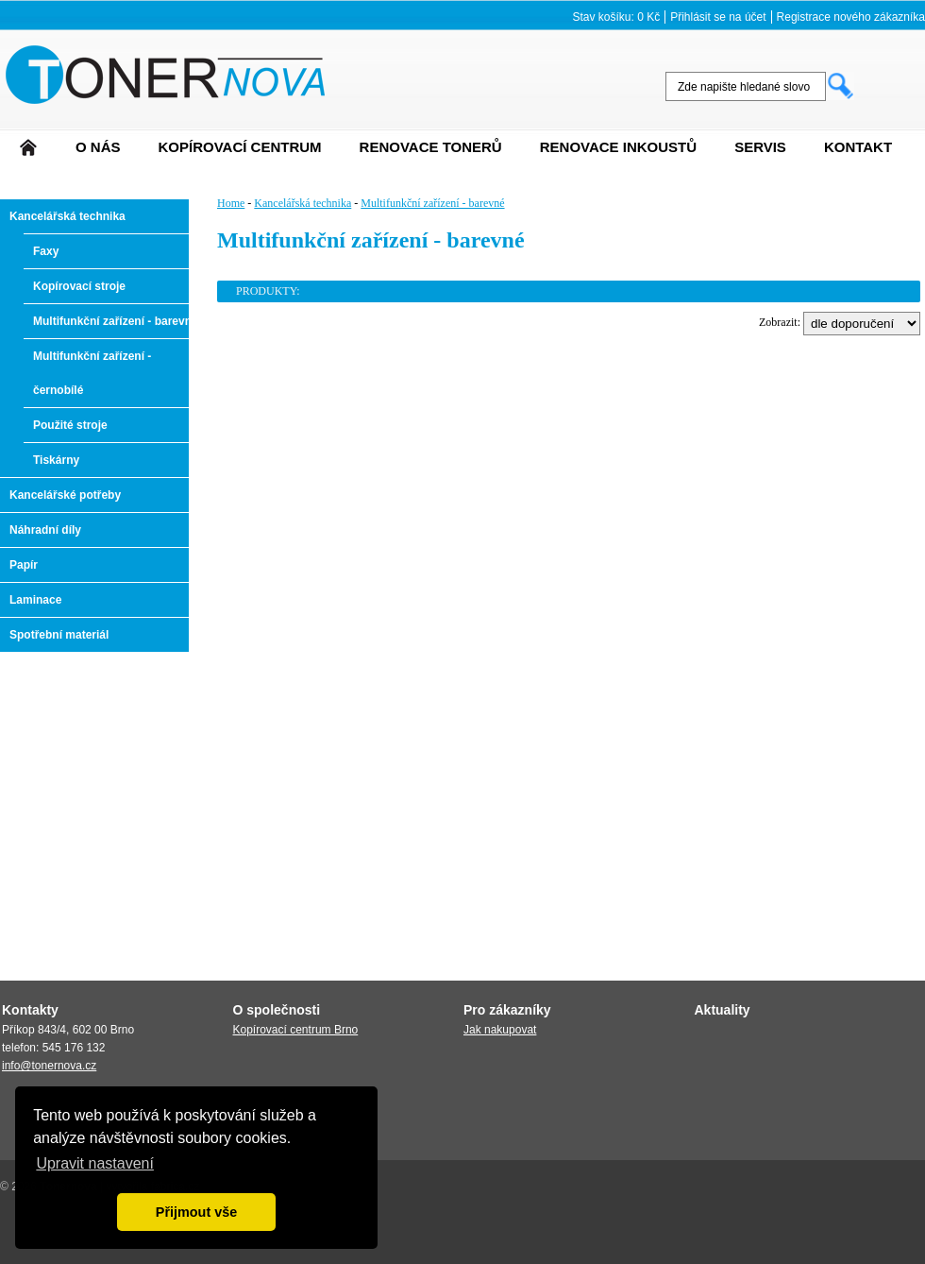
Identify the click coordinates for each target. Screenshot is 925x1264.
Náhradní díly (45, 530)
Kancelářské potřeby (65, 495)
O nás (98, 147)
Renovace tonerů (431, 147)
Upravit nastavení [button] (95, 1163)
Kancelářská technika (67, 216)
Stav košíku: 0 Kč (616, 17)
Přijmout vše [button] (196, 1212)
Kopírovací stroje (79, 286)
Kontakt (858, 147)
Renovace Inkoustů (618, 147)
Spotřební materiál (59, 634)
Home (230, 203)
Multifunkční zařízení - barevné (115, 321)
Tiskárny (56, 460)
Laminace (35, 599)
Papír (23, 565)
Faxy (46, 251)
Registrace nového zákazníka (851, 17)
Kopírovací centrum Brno (296, 1029)
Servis (760, 147)
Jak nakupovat (499, 1029)
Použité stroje (70, 425)
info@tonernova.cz (49, 1065)
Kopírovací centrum (240, 147)
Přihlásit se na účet (717, 17)
